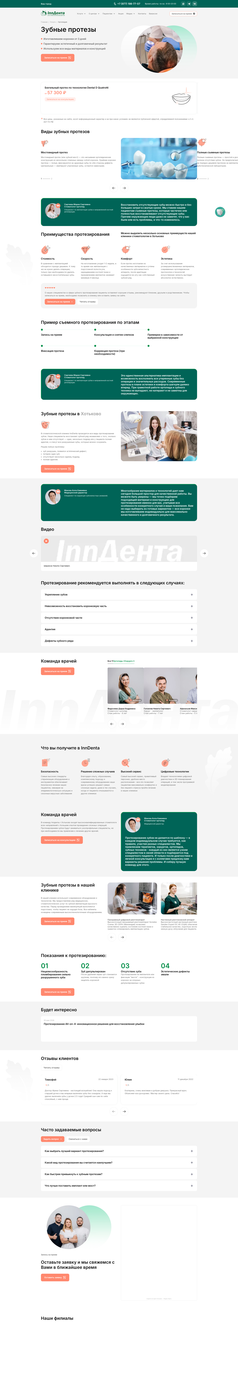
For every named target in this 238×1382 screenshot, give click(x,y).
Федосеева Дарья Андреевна (121, 712)
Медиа (130, 13)
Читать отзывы (88, 301)
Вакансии (153, 13)
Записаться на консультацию (60, 99)
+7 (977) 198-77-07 (128, 3)
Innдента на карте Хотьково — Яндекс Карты (159, 1301)
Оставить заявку (55, 1280)
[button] (112, 940)
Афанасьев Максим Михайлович (195, 712)
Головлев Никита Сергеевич (157, 712)
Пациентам (109, 13)
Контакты (142, 13)
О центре (94, 13)
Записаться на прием (183, 13)
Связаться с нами (78, 1142)
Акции (121, 13)
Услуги (81, 13)
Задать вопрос (52, 1142)
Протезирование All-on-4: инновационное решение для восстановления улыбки (94, 1027)
